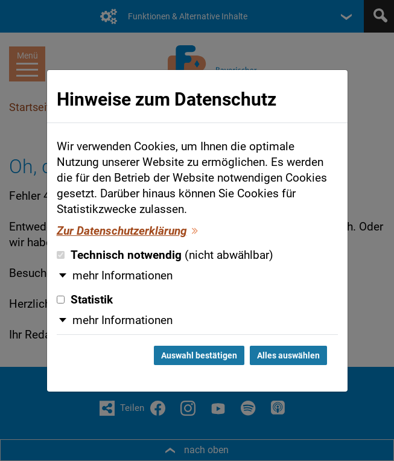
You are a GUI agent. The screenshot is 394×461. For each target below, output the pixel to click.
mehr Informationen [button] (122, 275)
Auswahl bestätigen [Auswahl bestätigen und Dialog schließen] (199, 355)
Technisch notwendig (165, 255)
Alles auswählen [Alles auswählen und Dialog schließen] (288, 355)
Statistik (85, 300)
